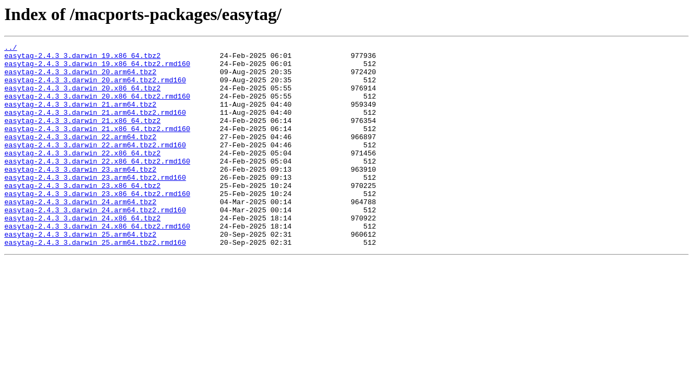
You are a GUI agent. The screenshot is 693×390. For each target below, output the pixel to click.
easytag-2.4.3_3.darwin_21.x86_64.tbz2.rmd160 (97, 146)
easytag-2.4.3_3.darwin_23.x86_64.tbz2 (82, 214)
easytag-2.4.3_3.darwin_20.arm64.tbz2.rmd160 (95, 88)
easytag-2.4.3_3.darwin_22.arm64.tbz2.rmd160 (95, 166)
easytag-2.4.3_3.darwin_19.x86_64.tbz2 (82, 58)
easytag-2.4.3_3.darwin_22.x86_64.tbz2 (82, 175)
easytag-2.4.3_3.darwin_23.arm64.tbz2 (80, 195)
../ (10, 49)
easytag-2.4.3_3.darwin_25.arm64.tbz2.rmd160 (95, 283)
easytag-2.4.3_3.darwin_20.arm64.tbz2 (80, 78)
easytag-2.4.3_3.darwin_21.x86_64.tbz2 (82, 136)
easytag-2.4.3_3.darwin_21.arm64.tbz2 (80, 117)
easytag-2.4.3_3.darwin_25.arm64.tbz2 (80, 273)
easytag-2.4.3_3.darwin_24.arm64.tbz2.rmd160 (95, 244)
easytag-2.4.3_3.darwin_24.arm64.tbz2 (80, 234)
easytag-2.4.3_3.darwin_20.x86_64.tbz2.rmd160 (97, 107)
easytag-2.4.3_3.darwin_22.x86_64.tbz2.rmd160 (97, 185)
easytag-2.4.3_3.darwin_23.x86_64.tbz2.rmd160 (97, 224)
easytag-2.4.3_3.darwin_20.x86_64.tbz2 (82, 97)
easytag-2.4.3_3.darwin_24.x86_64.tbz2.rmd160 (97, 263)
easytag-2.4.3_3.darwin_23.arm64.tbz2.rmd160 (95, 205)
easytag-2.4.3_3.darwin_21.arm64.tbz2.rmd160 (95, 127)
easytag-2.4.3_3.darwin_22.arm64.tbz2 (80, 156)
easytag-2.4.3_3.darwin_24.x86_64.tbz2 (82, 253)
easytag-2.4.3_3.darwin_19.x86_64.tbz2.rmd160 (97, 68)
